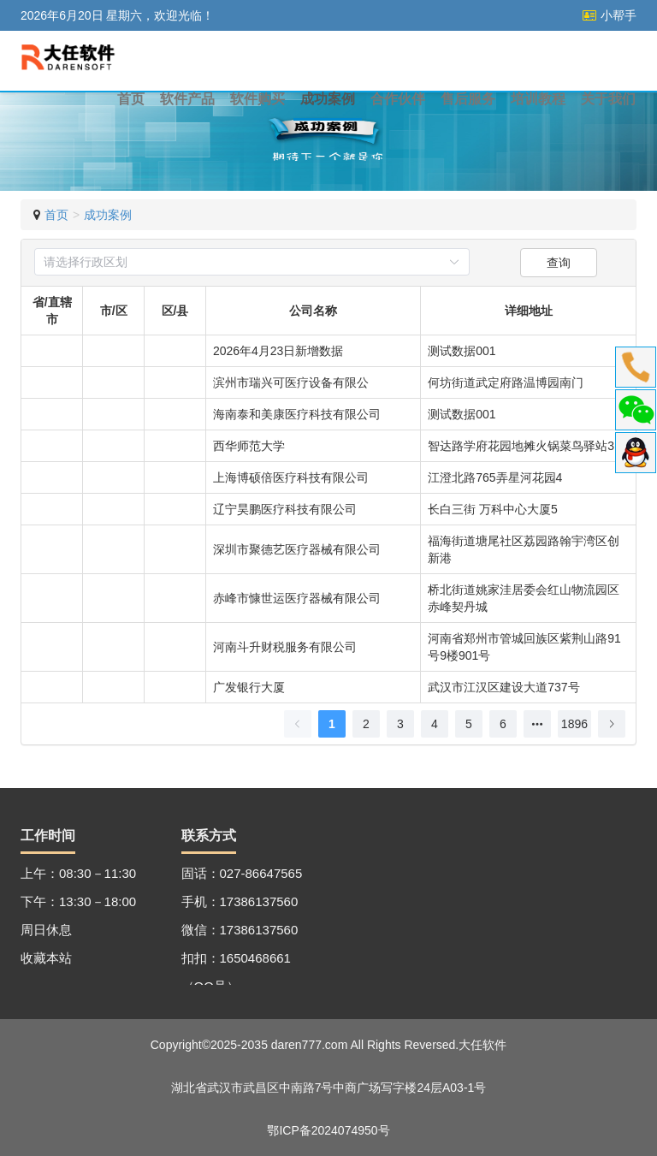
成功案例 (327, 99)
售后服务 (468, 99)
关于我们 (608, 99)
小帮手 (609, 15)
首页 (131, 99)
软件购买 (257, 99)
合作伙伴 (397, 99)
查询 (559, 263)
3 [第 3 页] (400, 724)
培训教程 (538, 99)
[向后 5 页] (537, 724)
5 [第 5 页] (468, 724)
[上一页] (297, 724)
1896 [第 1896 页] (574, 724)
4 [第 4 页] (434, 724)
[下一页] (611, 724)
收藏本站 (46, 958)
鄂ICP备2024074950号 (328, 1130)
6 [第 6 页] (503, 724)
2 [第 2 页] (366, 724)
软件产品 (187, 99)
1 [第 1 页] (331, 724)
